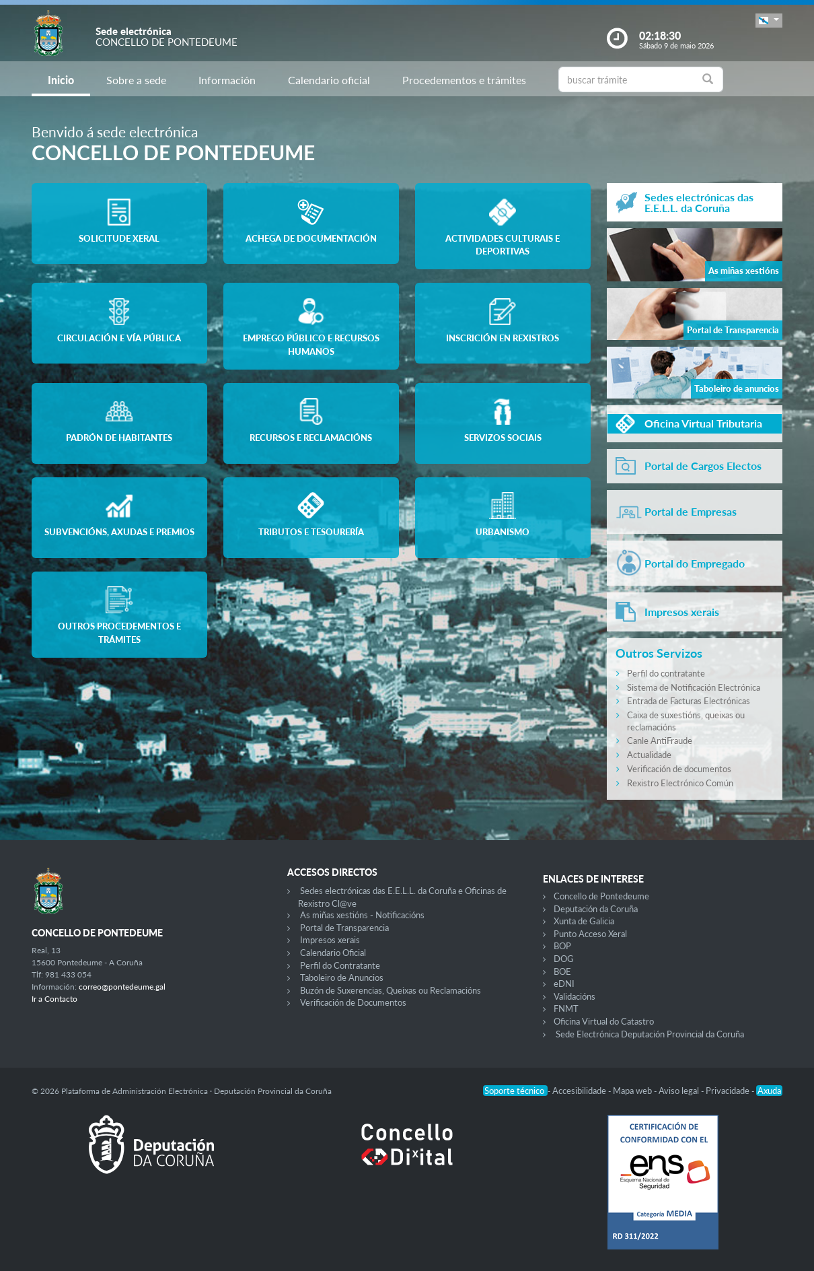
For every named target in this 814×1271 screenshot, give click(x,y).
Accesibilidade (580, 1090)
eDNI (564, 983)
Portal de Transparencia (344, 927)
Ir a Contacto (54, 999)
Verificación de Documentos (353, 1002)
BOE (562, 971)
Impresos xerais (330, 939)
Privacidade (728, 1090)
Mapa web (633, 1090)
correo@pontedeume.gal (122, 987)
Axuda (769, 1090)
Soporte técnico (515, 1090)
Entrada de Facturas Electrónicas (688, 700)
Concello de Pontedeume (601, 896)
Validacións (574, 996)
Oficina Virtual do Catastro (604, 1021)
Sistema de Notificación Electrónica (693, 687)
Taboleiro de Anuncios (341, 977)
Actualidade (649, 754)
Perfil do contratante (666, 673)
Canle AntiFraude (659, 740)
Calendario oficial (329, 79)
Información (227, 79)
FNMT (566, 1008)
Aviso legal (680, 1090)
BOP (562, 945)
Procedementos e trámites (464, 79)
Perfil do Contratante (340, 965)
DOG (564, 958)
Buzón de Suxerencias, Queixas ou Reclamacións (390, 990)
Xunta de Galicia (584, 921)
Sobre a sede (136, 79)
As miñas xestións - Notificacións (362, 914)
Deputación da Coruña (596, 908)
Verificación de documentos (679, 768)
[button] (768, 20)
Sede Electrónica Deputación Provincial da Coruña (650, 1034)
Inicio (61, 79)
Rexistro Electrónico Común (680, 783)
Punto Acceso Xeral (590, 933)
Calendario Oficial (333, 952)
